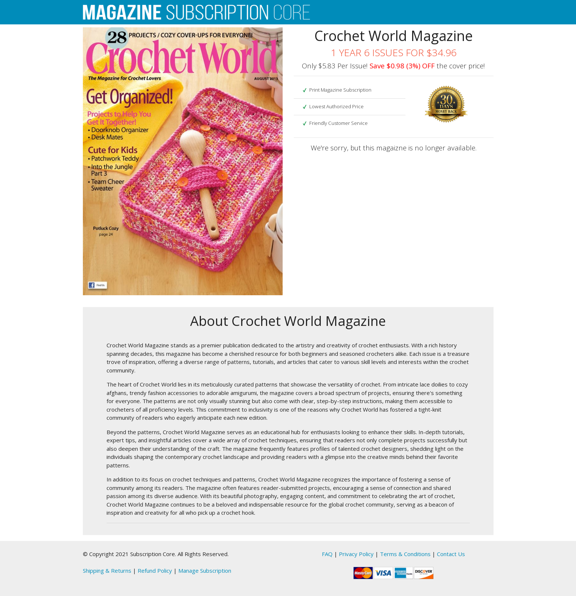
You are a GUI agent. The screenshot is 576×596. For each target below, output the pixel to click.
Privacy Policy (356, 554)
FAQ (327, 554)
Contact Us (451, 554)
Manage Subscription (204, 570)
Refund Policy (155, 570)
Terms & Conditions (405, 554)
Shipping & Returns (107, 570)
